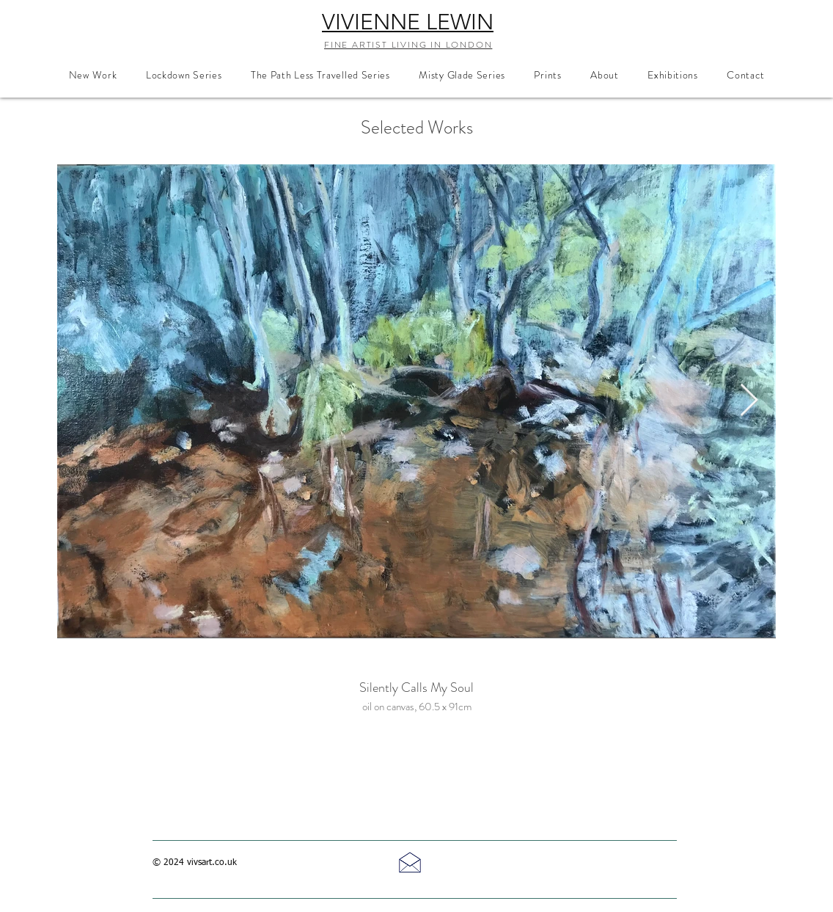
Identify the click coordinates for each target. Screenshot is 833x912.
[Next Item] (748, 401)
